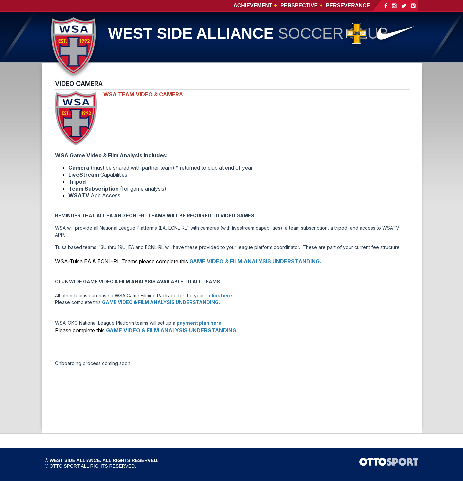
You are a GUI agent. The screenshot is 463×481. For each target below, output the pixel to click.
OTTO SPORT (65, 466)
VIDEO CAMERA (79, 84)
